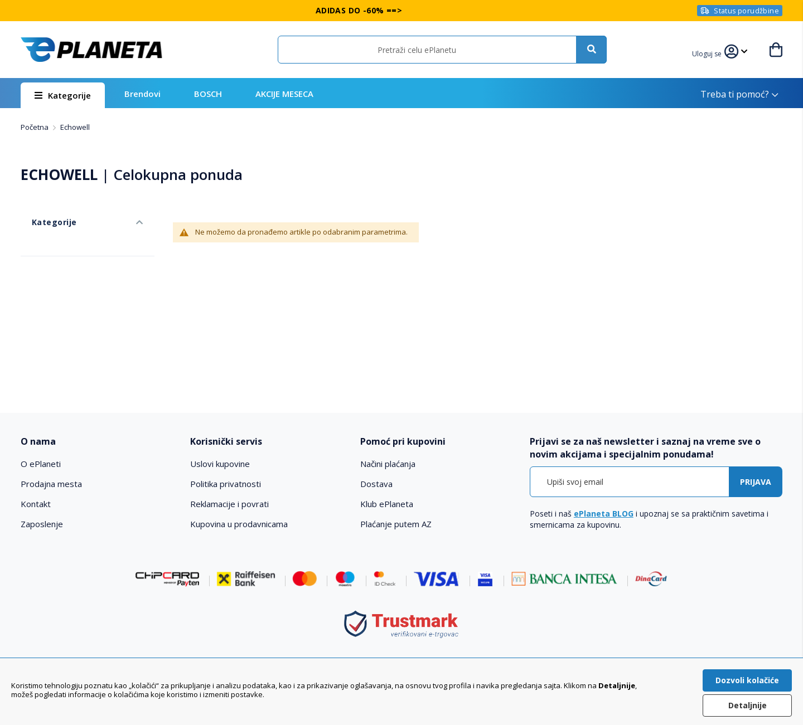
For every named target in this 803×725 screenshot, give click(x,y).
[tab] (98, 441)
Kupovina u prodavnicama (239, 523)
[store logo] (91, 49)
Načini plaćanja (387, 463)
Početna (35, 127)
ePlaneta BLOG (603, 513)
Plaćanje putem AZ (396, 523)
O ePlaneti (41, 463)
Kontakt (36, 503)
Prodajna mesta (51, 483)
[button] (714, 52)
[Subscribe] (755, 481)
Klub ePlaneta (386, 503)
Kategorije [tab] (42, 211)
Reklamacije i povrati (229, 503)
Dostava (376, 483)
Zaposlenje (42, 523)
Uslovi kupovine (220, 463)
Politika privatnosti (225, 483)
